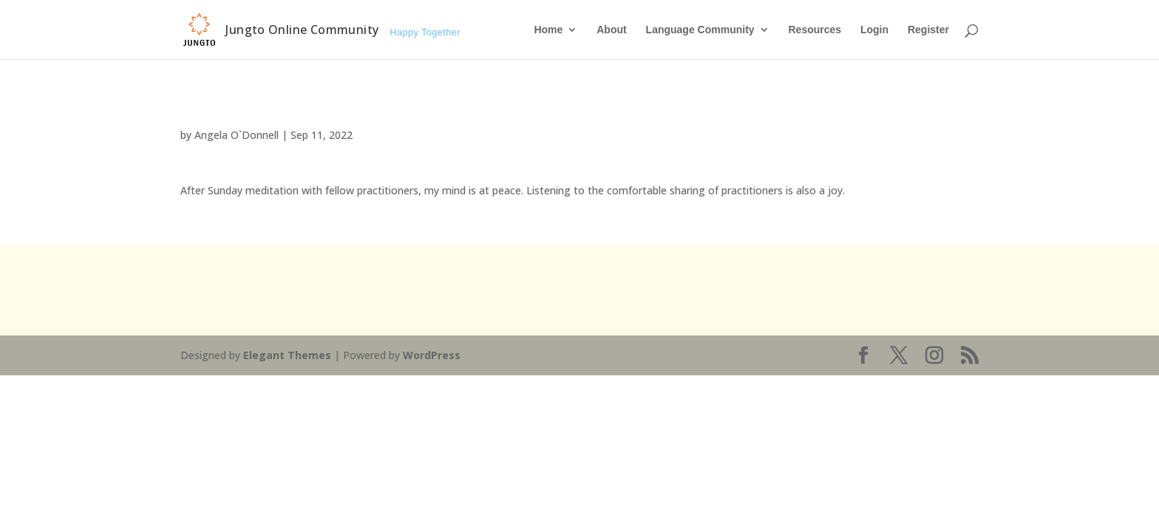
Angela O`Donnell (236, 135)
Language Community (700, 29)
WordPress (431, 355)
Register (928, 29)
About (611, 29)
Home (548, 29)
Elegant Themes (287, 355)
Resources (814, 29)
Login (874, 29)
